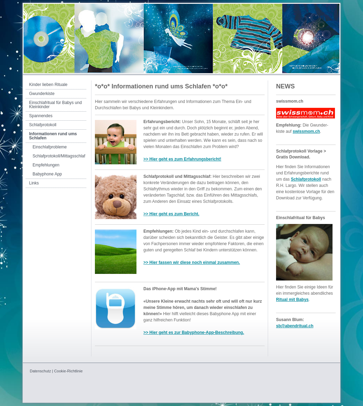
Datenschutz (40, 371)
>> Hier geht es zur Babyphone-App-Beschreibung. (193, 332)
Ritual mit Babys (292, 299)
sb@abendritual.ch (294, 325)
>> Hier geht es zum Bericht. (171, 213)
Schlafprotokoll (306, 179)
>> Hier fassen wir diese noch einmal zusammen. (191, 262)
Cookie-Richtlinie (68, 371)
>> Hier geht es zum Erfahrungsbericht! (182, 159)
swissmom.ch (306, 131)
